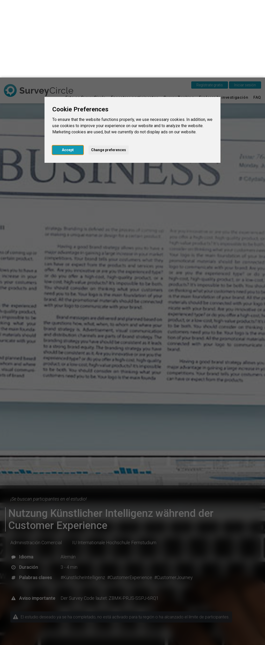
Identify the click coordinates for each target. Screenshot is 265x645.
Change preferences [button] (108, 72)
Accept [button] (68, 72)
